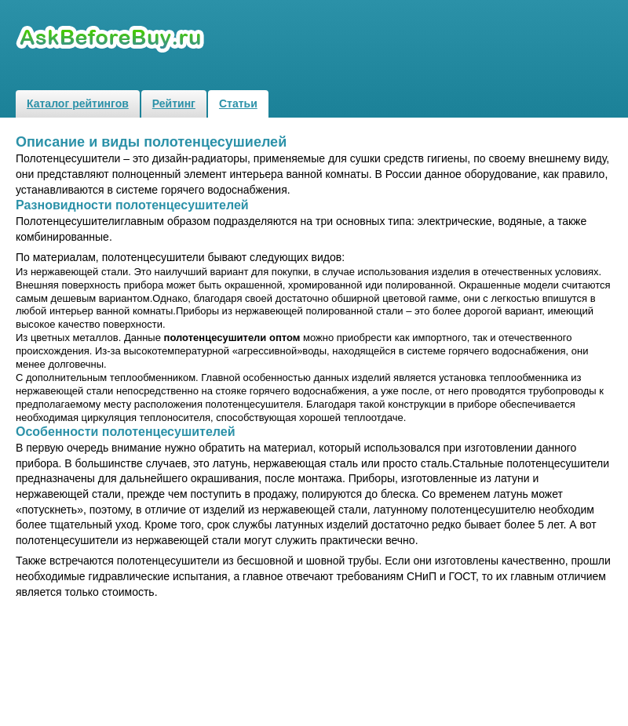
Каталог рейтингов (78, 103)
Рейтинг (173, 103)
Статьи (238, 103)
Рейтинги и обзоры (112, 39)
